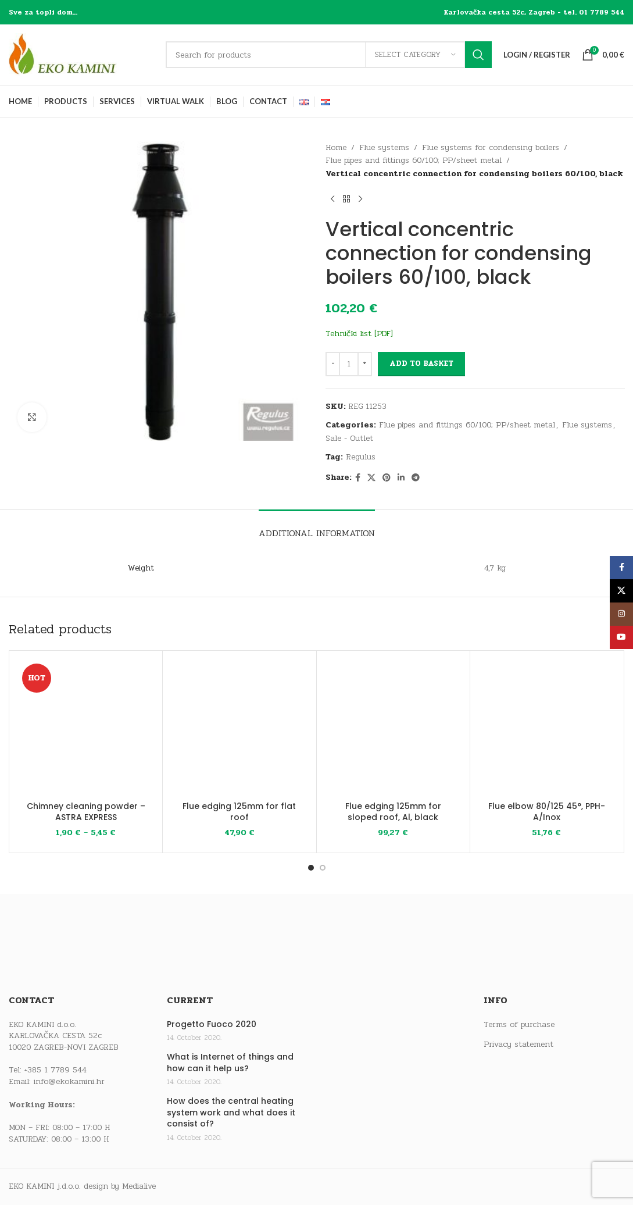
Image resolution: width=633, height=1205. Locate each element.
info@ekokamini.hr (69, 1081)
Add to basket (421, 363)
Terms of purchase (519, 1025)
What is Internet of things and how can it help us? (230, 1062)
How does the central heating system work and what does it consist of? (231, 1112)
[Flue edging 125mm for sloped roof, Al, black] (393, 727)
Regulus (360, 457)
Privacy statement (518, 1044)
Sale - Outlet (349, 438)
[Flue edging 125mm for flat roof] (239, 727)
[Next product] (360, 199)
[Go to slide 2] (323, 868)
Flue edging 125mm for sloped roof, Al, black (393, 811)
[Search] (329, 54)
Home (336, 147)
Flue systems (384, 147)
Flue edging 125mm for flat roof (239, 811)
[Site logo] (81, 54)
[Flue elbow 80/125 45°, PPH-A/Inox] (546, 727)
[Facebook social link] (358, 478)
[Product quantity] (348, 364)
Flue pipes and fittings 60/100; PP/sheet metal (414, 160)
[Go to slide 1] (311, 868)
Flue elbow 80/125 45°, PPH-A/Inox (546, 811)
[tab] (317, 527)
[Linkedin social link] (401, 478)
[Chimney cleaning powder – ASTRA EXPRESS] (85, 727)
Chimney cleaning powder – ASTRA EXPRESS (86, 811)
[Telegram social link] (415, 478)
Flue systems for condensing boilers (490, 147)
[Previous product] (332, 199)
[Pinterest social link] (386, 478)
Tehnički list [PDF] (359, 333)
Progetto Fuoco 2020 (211, 1024)
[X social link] (371, 478)
